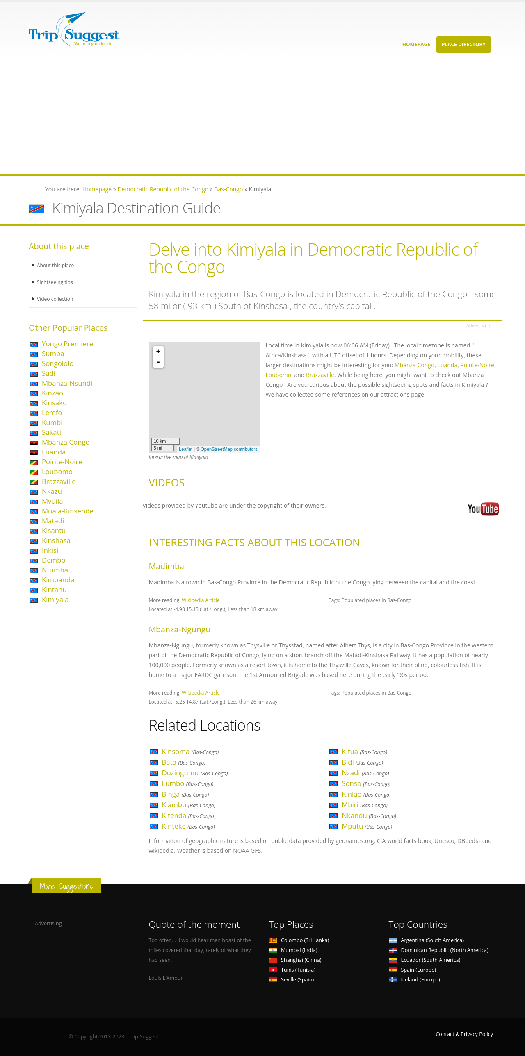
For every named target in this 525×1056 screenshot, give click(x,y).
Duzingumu (195, 772)
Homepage (416, 44)
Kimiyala (55, 599)
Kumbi (52, 422)
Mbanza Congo (66, 442)
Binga (185, 794)
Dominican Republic (438, 950)
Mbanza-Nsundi (67, 383)
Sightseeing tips (56, 282)
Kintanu (54, 589)
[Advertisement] (246, 116)
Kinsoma (190, 751)
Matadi (53, 520)
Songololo (57, 363)
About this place (56, 265)
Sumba (53, 353)
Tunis (292, 969)
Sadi (48, 373)
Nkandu (369, 815)
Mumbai (293, 950)
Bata (183, 762)
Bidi (362, 762)
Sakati (51, 432)
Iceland (414, 979)
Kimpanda (58, 579)
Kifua (364, 751)
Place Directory (464, 44)
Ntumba (55, 570)
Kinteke (188, 826)
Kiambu (189, 804)
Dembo (54, 560)
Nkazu (52, 491)
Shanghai (295, 959)
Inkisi (50, 550)
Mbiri (365, 804)
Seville (291, 979)
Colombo (299, 940)
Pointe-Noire (62, 461)
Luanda (54, 451)
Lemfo (52, 412)
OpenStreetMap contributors (229, 449)
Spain (412, 969)
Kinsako (54, 402)
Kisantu (54, 530)
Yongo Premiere (67, 343)
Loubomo (57, 471)
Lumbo (188, 783)
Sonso (366, 783)
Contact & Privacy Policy (464, 1034)
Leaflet (185, 449)
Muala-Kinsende (68, 511)
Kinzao (52, 392)
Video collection (56, 298)
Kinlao (366, 794)
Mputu (367, 826)
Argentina (426, 940)
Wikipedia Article (200, 600)
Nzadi (365, 772)
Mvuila (52, 501)
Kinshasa (56, 540)
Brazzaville (59, 481)
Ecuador (425, 959)
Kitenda (189, 815)
